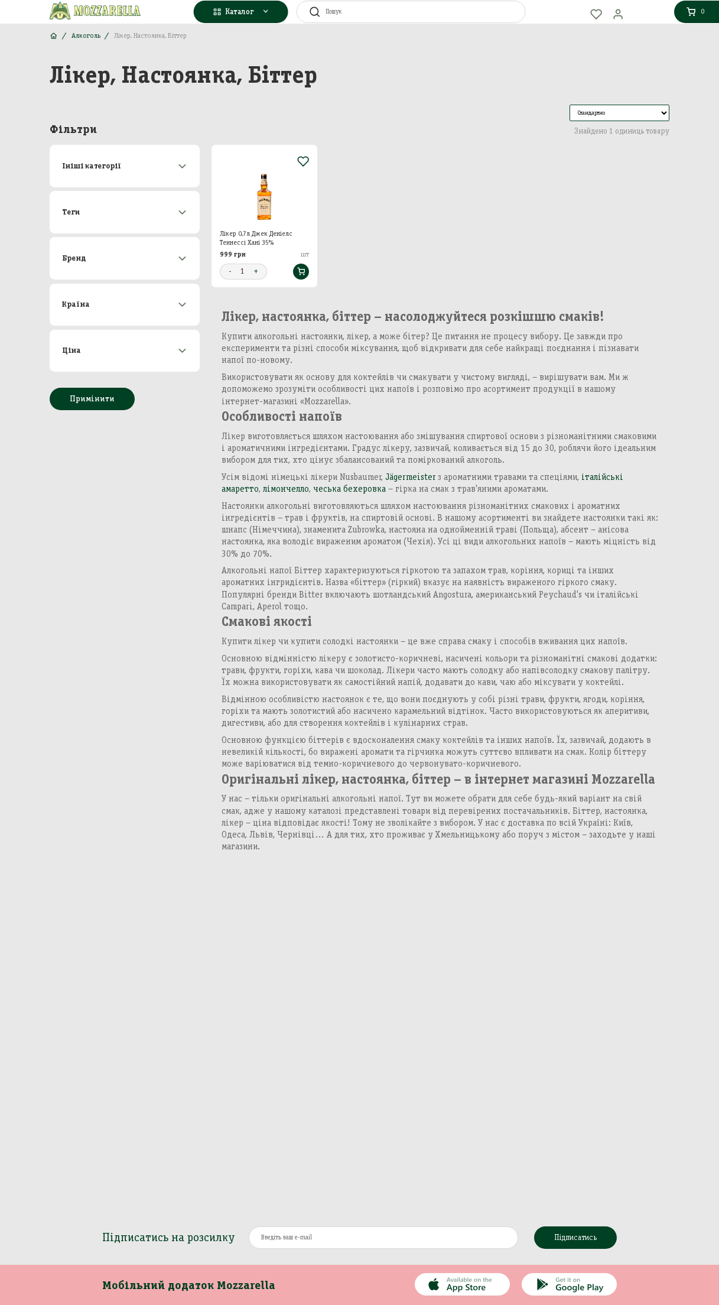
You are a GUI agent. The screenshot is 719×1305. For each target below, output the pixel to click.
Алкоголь (85, 35)
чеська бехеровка (349, 488)
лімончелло (286, 488)
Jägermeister (410, 477)
